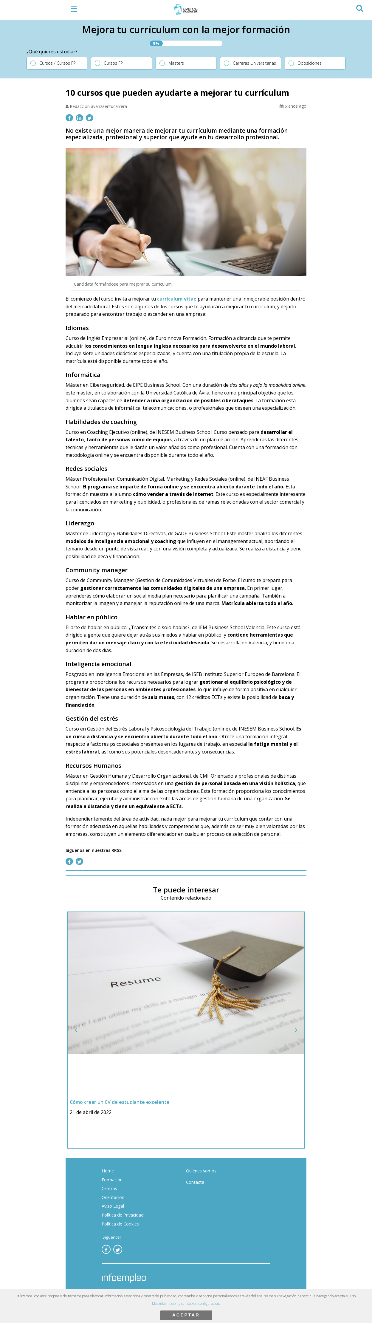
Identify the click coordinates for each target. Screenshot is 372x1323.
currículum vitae (176, 298)
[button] (359, 7)
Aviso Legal (113, 1206)
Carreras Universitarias (254, 63)
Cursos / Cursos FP (57, 63)
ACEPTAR (186, 1314)
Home (108, 1171)
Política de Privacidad (123, 1215)
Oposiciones (309, 63)
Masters (176, 63)
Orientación (113, 1197)
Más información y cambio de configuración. (186, 1303)
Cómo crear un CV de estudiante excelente (120, 1102)
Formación (112, 1180)
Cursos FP (113, 63)
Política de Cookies (120, 1224)
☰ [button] (74, 9)
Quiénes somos (201, 1171)
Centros (109, 1188)
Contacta (195, 1182)
